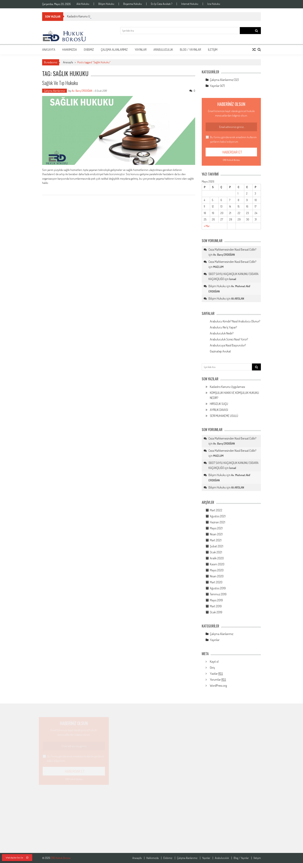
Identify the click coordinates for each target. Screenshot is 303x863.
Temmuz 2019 (218, 594)
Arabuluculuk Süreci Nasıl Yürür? (229, 339)
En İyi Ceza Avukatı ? (161, 4)
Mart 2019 (216, 606)
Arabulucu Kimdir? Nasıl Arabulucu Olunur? (235, 321)
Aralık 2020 (217, 558)
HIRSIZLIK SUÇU (219, 404)
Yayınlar (140, 49)
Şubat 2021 (216, 546)
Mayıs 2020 (217, 570)
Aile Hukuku (83, 4)
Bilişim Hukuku (106, 4)
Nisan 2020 (217, 576)
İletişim (212, 49)
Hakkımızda (69, 49)
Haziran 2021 (217, 522)
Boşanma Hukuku (132, 4)
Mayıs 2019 (216, 600)
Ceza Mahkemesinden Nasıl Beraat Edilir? (232, 249)
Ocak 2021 (216, 552)
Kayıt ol (214, 661)
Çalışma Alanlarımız (114, 49)
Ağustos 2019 (218, 588)
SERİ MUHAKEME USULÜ (224, 416)
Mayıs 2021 (216, 528)
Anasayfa (48, 49)
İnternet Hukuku (189, 4)
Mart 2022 (216, 510)
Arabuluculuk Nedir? (221, 333)
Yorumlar (218, 680)
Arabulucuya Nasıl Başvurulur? (228, 345)
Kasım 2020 (217, 564)
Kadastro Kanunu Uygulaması (227, 387)
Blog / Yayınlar (190, 49)
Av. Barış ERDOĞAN (82, 91)
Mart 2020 (216, 582)
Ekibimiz (89, 49)
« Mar (207, 226)
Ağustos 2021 (218, 516)
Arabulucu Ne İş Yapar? (223, 327)
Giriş (212, 667)
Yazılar (216, 674)
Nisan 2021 (216, 534)
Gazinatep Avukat (220, 351)
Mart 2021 (215, 540)
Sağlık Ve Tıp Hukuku (60, 83)
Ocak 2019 (216, 612)
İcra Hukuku (213, 4)
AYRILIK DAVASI (219, 410)
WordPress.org (218, 685)
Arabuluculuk (163, 49)
